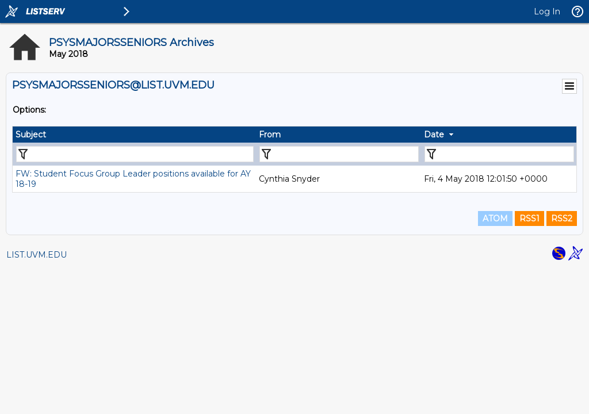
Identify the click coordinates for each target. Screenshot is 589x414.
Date (434, 134)
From (270, 134)
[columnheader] (134, 134)
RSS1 (529, 218)
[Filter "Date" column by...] (499, 154)
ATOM (495, 218)
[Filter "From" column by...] (339, 154)
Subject (31, 134)
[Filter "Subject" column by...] (135, 154)
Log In (547, 11)
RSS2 (561, 218)
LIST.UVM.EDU (36, 255)
